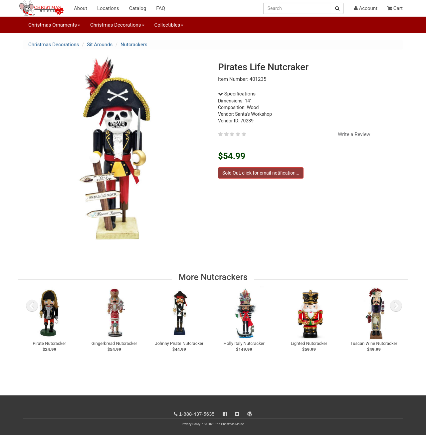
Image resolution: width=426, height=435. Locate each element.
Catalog (137, 8)
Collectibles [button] (169, 25)
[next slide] (396, 305)
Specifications (237, 94)
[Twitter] (237, 414)
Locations (108, 8)
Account (365, 8)
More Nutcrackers (213, 277)
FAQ (160, 8)
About (80, 8)
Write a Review (354, 134)
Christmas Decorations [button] (117, 25)
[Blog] (249, 414)
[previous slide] (32, 305)
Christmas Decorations (53, 45)
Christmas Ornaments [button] (54, 25)
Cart (395, 8)
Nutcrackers (133, 45)
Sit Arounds (99, 45)
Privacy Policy (191, 424)
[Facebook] (225, 414)
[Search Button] (337, 8)
